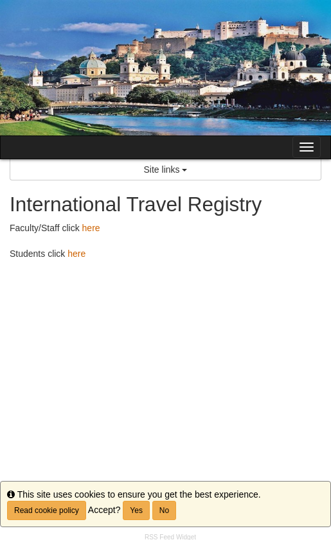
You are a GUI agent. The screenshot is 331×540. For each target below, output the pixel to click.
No (164, 510)
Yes (136, 510)
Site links (166, 169)
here (91, 228)
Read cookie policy (46, 510)
